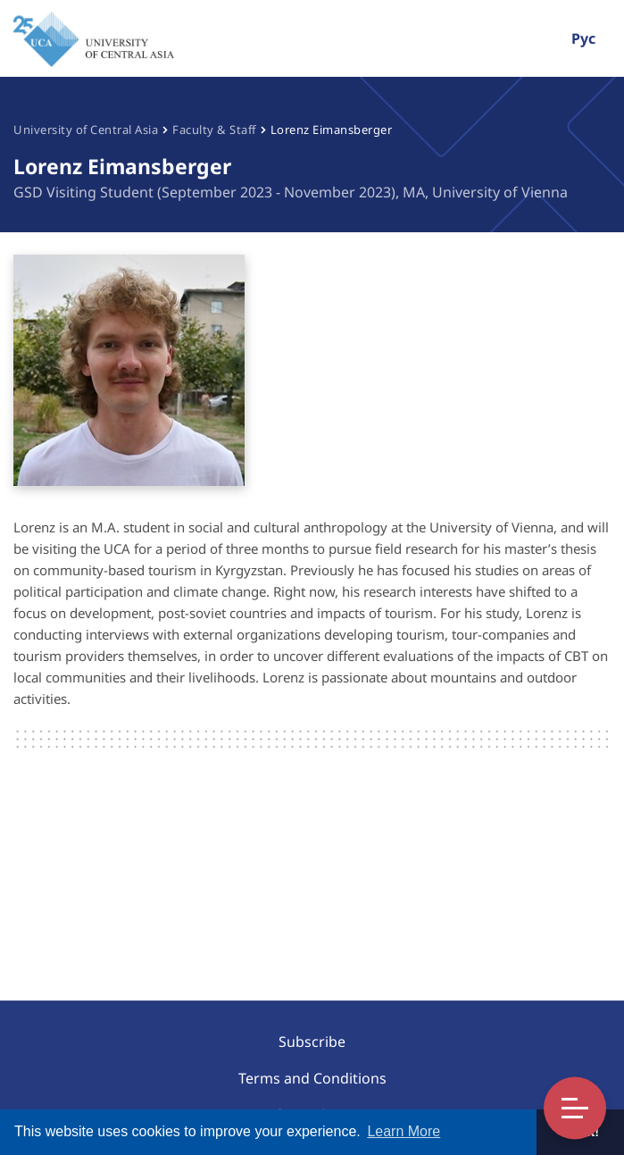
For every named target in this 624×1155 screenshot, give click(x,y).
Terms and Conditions (312, 1078)
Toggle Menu (575, 1108)
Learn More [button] (403, 1131)
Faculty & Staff (214, 129)
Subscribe (312, 1041)
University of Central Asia (85, 129)
